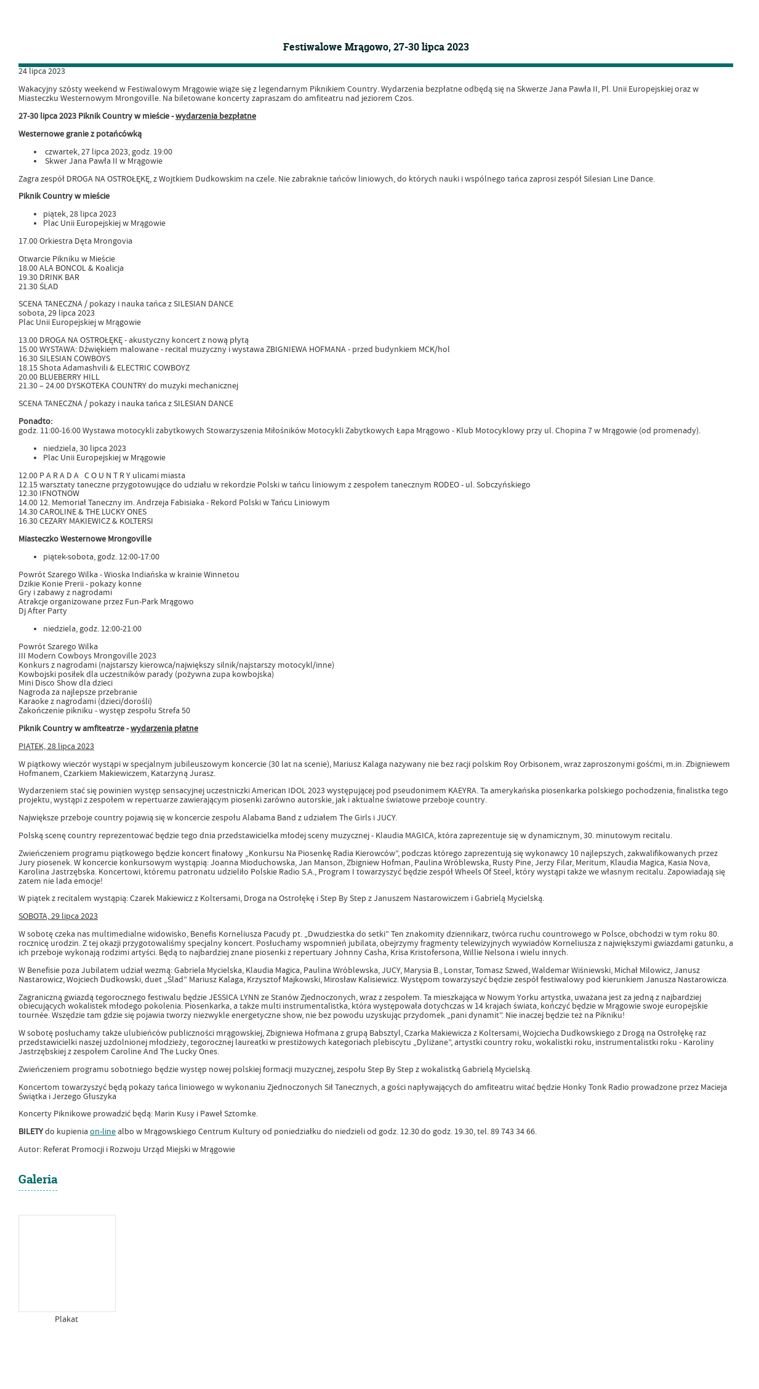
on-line (103, 1131)
